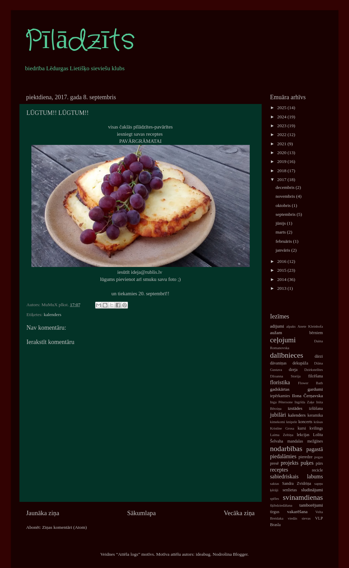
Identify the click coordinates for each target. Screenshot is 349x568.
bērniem (316, 332)
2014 (282, 279)
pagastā (314, 449)
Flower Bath (310, 383)
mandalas (295, 441)
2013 (282, 288)
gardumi (315, 389)
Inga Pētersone (281, 402)
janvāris (283, 250)
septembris (286, 214)
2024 (282, 116)
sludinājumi (312, 489)
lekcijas (303, 434)
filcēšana (315, 376)
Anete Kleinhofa (310, 326)
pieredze (305, 456)
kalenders (52, 314)
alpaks (291, 326)
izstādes (295, 408)
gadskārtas (280, 389)
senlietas (289, 490)
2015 (282, 270)
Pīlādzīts (80, 40)
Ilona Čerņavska (307, 395)
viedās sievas (299, 518)
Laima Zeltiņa (281, 435)
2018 (282, 170)
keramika (315, 415)
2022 (282, 134)
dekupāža (300, 363)
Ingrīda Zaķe (304, 402)
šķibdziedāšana (281, 505)
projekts (290, 463)
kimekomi (277, 422)
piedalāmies (283, 456)
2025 (282, 107)
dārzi (319, 356)
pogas (318, 457)
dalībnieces (286, 355)
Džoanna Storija (285, 376)
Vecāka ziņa (239, 513)
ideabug (203, 554)
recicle (317, 470)
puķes (307, 463)
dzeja (293, 369)
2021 (282, 143)
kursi (302, 428)
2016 (282, 261)
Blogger (240, 554)
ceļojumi (283, 340)
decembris (286, 187)
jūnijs (281, 223)
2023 (282, 125)
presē (274, 463)
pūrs (319, 463)
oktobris (284, 205)
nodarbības (286, 449)
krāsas (318, 422)
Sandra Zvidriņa (296, 483)
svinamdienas (303, 497)
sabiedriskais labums (296, 477)
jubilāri (278, 415)
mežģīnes (315, 441)
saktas (274, 483)
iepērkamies (280, 395)
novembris (286, 196)
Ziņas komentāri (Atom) (64, 527)
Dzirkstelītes (313, 370)
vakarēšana (297, 511)
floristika (280, 382)
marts (281, 232)
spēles (274, 498)
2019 (282, 161)
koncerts (305, 421)
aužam (276, 332)
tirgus (274, 511)
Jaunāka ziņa (42, 513)
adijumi (277, 326)
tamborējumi (311, 505)
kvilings (316, 428)
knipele (291, 422)
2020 (282, 152)
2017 (282, 179)
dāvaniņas (278, 363)
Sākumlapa (141, 513)
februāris (284, 241)
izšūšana (316, 408)
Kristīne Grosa (282, 428)
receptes (279, 470)
